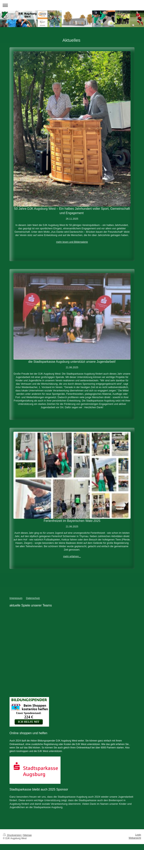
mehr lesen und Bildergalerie (72, 242)
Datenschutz (33, 598)
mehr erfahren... (72, 556)
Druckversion (12, 835)
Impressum (15, 598)
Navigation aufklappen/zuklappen (72, 5)
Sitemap (27, 835)
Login (138, 834)
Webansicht (135, 838)
